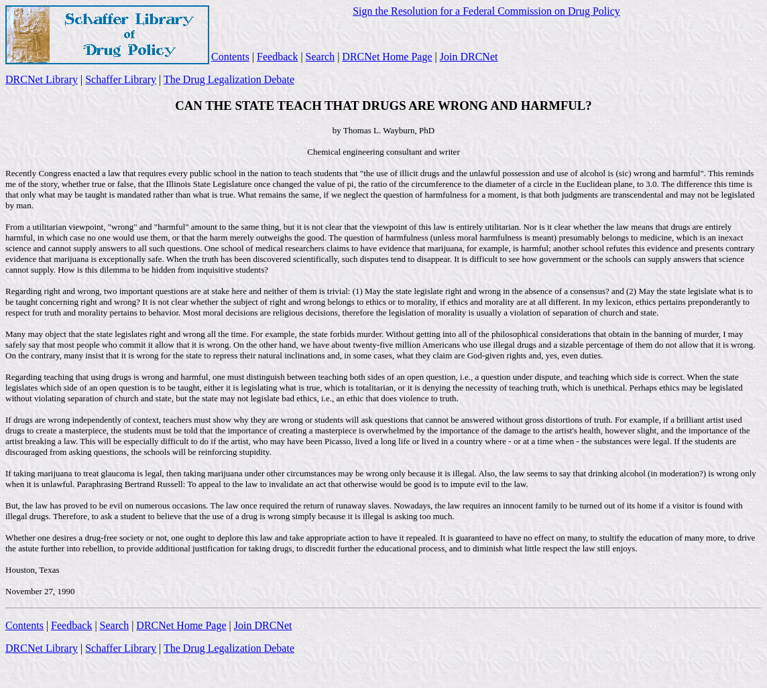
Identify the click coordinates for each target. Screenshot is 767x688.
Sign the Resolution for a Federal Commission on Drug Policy (486, 11)
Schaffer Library (120, 79)
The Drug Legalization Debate (229, 79)
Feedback (277, 56)
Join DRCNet (469, 56)
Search (320, 56)
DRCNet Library (41, 79)
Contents (230, 56)
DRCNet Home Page (387, 56)
